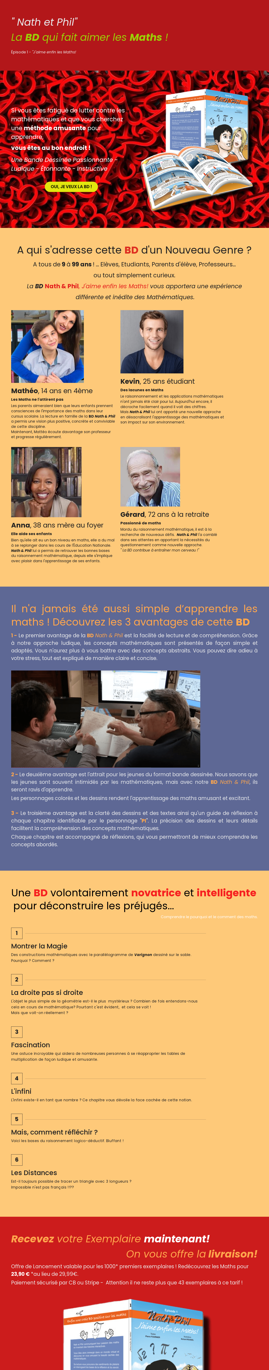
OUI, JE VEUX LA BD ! (71, 185)
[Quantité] (212, 1092)
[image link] (71, 1310)
